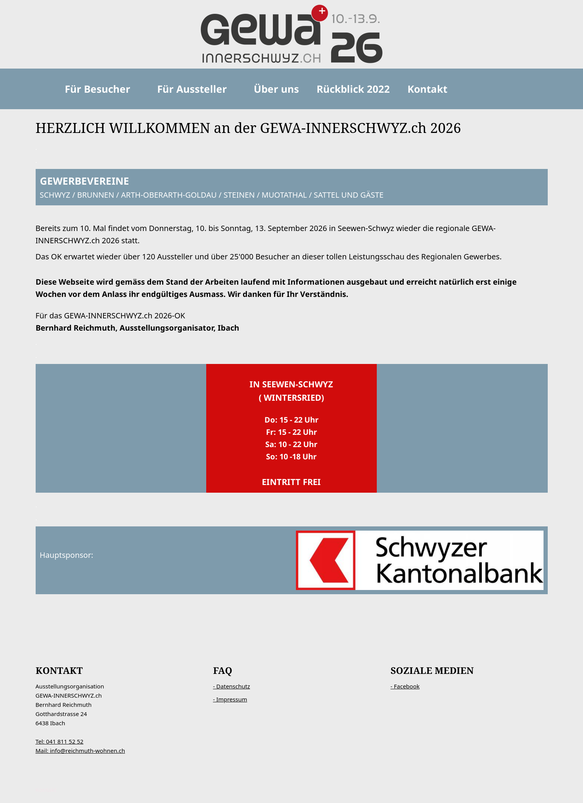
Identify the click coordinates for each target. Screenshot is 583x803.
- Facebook (405, 686)
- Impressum (230, 699)
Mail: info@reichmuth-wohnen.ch (80, 750)
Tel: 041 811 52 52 (60, 741)
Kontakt (46, 789)
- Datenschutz (231, 686)
